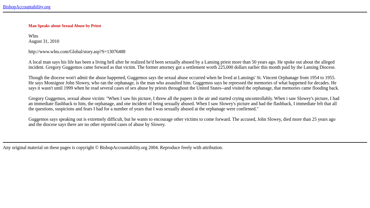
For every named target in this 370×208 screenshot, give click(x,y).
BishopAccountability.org (26, 6)
